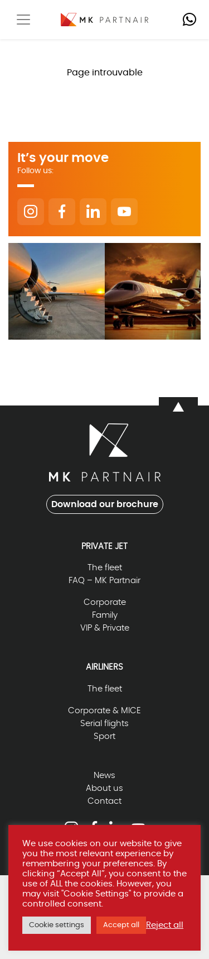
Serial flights (104, 723)
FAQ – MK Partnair (104, 580)
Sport (104, 736)
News (104, 775)
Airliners (104, 667)
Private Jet (104, 546)
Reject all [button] (164, 925)
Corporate (105, 602)
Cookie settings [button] (56, 925)
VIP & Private (104, 628)
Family (105, 615)
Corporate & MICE (104, 711)
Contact (104, 801)
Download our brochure (104, 504)
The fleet (105, 568)
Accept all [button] (121, 925)
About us (104, 788)
